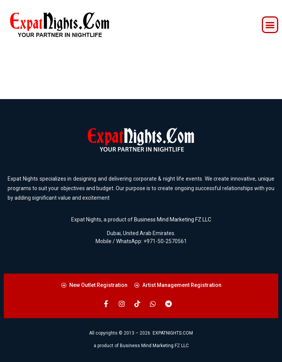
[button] (270, 24)
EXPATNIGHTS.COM (173, 333)
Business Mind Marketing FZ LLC (172, 219)
